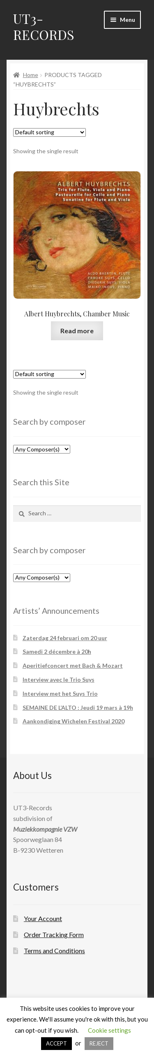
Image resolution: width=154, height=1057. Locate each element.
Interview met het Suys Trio (60, 693)
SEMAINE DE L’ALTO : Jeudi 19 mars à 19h (78, 707)
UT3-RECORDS (43, 26)
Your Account (43, 918)
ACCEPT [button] (56, 1043)
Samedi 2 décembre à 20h (57, 651)
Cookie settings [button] (109, 1030)
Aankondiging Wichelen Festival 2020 (73, 721)
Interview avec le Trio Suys (58, 679)
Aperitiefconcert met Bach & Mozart (73, 665)
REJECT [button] (99, 1043)
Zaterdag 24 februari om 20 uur (65, 637)
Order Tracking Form (54, 934)
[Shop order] (49, 132)
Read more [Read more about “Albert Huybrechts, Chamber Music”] (77, 330)
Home (30, 74)
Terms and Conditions (54, 950)
